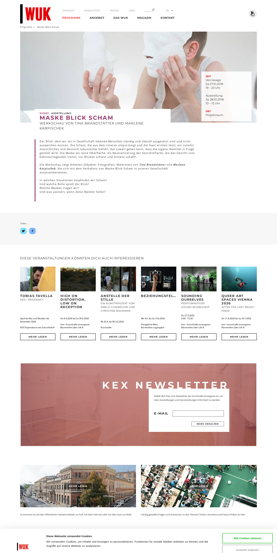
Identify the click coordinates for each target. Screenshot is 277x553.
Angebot (97, 17)
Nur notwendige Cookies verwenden (247, 541)
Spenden (68, 10)
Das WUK (120, 17)
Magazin (144, 17)
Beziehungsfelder (161, 296)
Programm (71, 17)
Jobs (132, 10)
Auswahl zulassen (247, 527)
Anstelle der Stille (115, 298)
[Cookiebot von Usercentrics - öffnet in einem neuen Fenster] (22, 546)
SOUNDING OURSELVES (192, 298)
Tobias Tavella (36, 296)
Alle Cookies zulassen (247, 516)
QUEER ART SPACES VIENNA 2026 (237, 299)
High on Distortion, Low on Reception (73, 301)
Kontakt (168, 17)
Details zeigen (55, 544)
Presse (114, 10)
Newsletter (92, 10)
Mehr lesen (38, 336)
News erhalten (208, 424)
